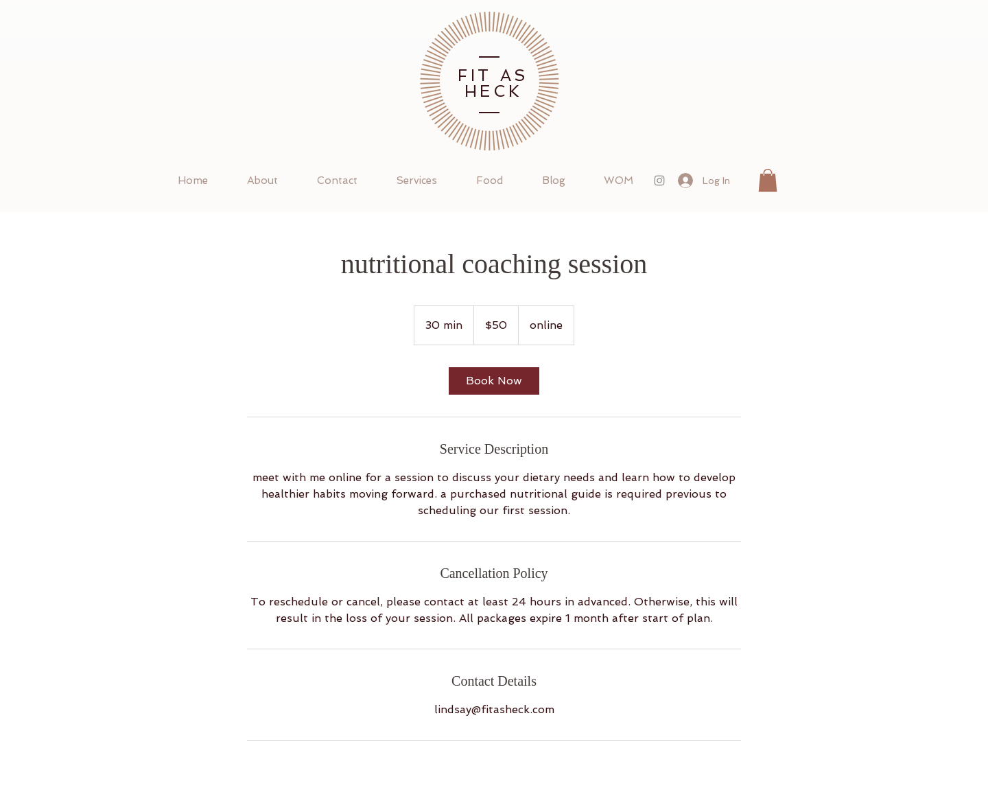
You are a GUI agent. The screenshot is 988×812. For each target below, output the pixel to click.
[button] (767, 180)
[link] (494, 381)
